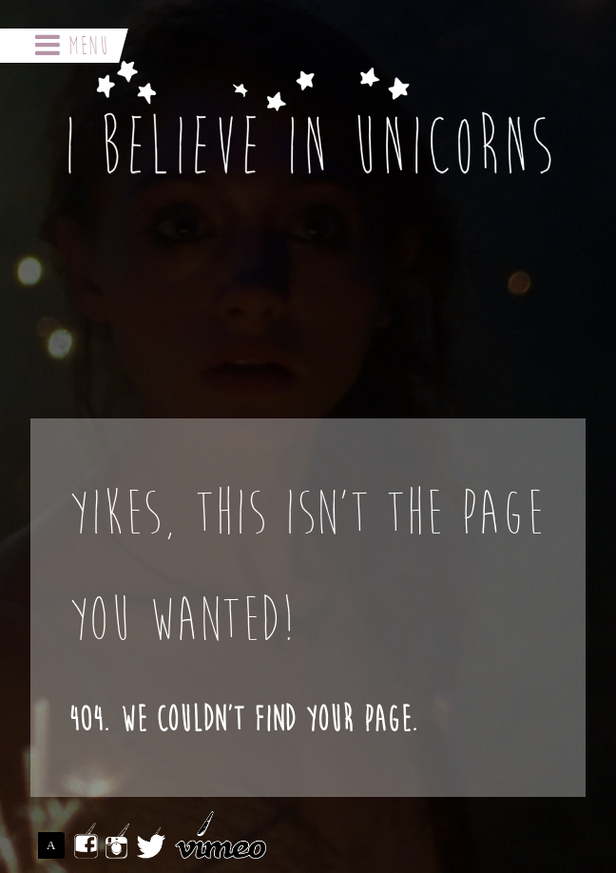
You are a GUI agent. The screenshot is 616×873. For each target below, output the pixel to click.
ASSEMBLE (56, 845)
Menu (72, 45)
